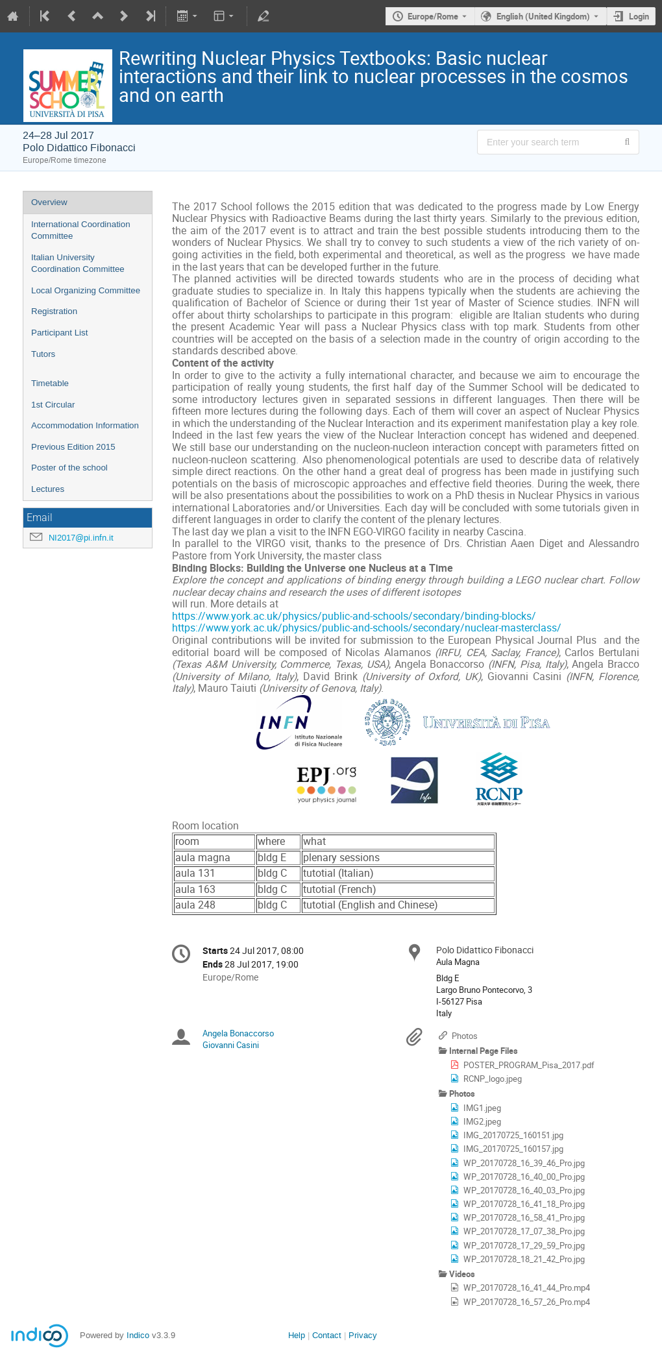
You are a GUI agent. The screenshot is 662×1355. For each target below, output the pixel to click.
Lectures (47, 489)
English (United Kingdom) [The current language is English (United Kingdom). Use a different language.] (543, 16)
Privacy (363, 1335)
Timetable (50, 383)
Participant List (59, 332)
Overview (49, 202)
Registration (54, 311)
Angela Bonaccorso (238, 1033)
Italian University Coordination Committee (78, 263)
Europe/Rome (433, 16)
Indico (138, 1335)
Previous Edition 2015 (73, 447)
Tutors (43, 354)
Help (296, 1335)
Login (639, 16)
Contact (326, 1335)
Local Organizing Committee (85, 290)
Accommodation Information (85, 425)
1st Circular (53, 404)
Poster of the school (69, 467)
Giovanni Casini (230, 1045)
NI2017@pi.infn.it (81, 537)
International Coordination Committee (80, 230)
